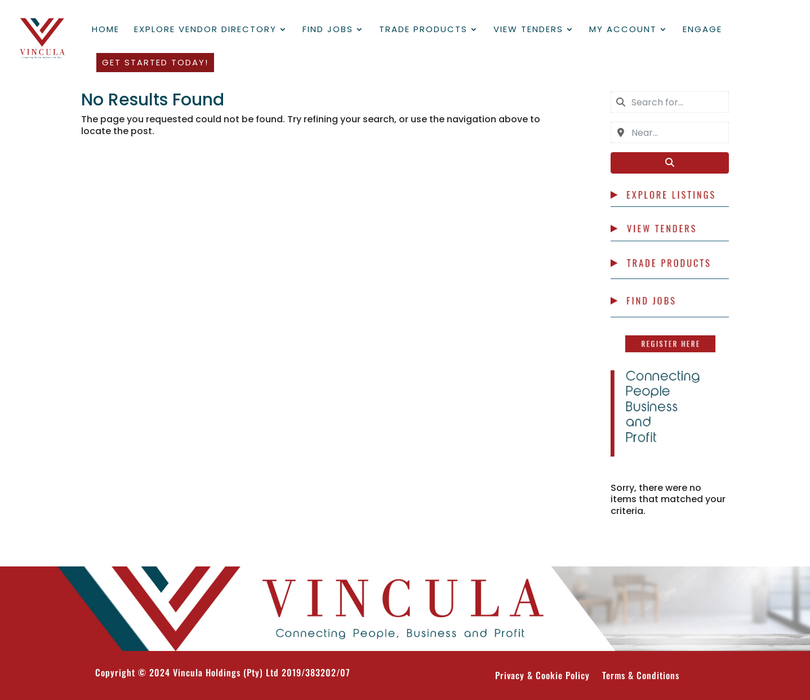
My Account (623, 30)
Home (105, 30)
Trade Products (423, 30)
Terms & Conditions (640, 676)
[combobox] (670, 102)
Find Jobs (327, 30)
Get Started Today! (155, 62)
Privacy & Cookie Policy (542, 676)
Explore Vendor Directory (205, 30)
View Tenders (528, 30)
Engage (702, 30)
